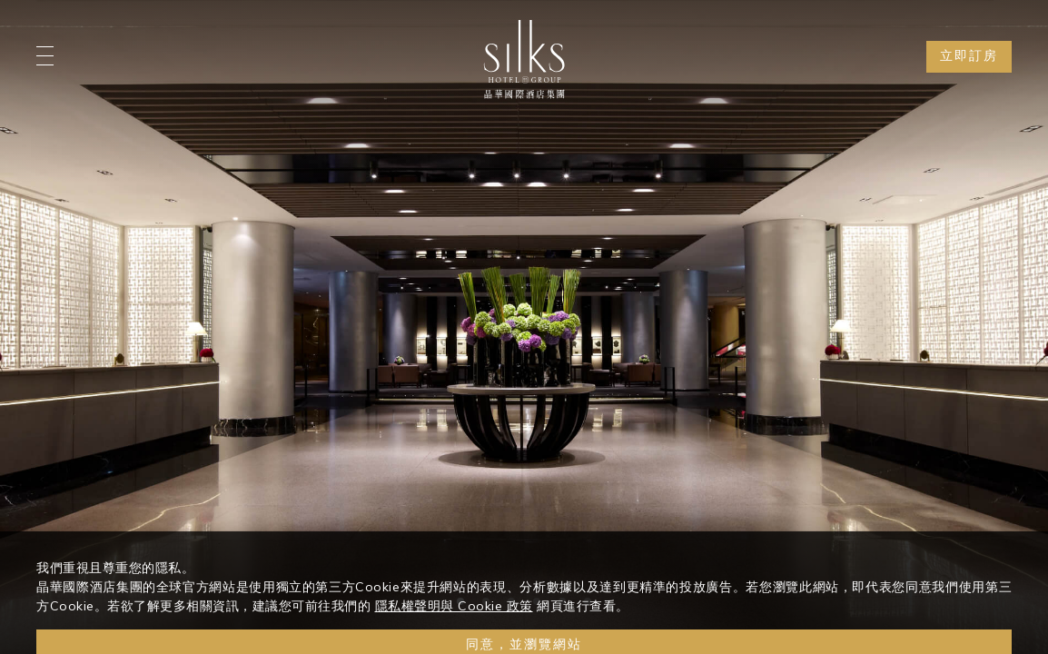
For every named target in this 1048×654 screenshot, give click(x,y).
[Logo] (524, 59)
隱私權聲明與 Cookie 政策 (454, 618)
